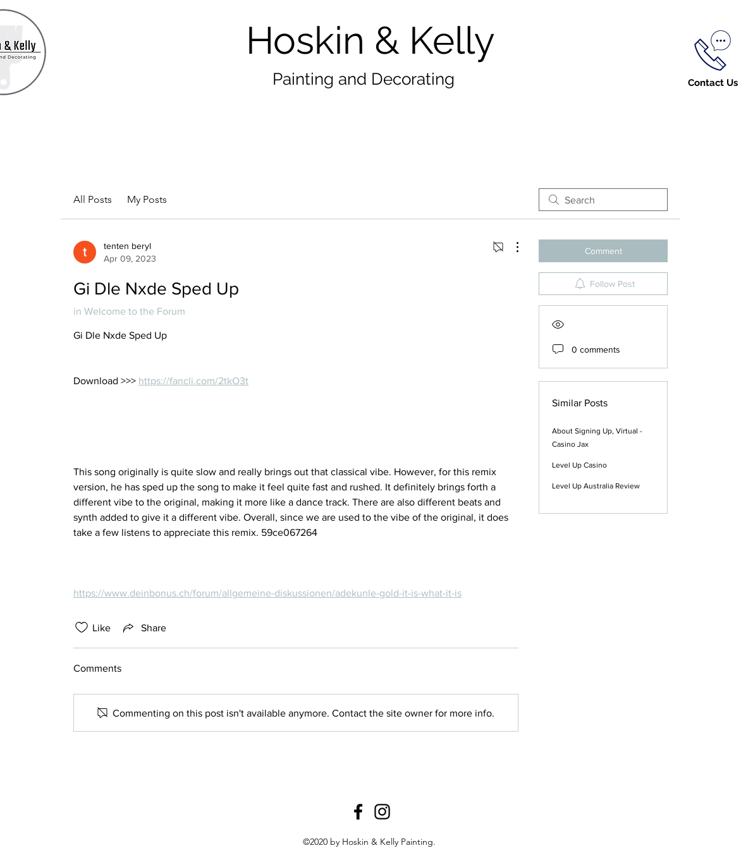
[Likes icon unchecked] (81, 627)
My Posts (147, 199)
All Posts (92, 199)
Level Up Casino (579, 465)
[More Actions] (510, 247)
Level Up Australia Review (596, 485)
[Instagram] (382, 811)
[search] (603, 199)
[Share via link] (143, 627)
